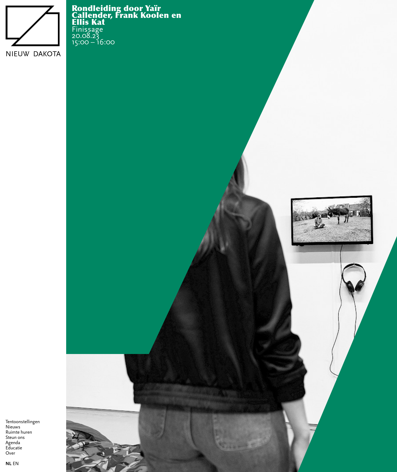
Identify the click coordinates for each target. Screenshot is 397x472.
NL (9, 463)
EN (16, 463)
